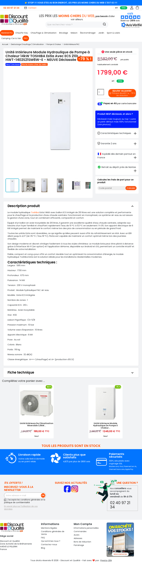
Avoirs (76, 534)
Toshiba (35, 212)
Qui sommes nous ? (50, 541)
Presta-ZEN (106, 560)
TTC (124, 7)
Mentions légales (49, 528)
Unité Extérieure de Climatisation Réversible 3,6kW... (36, 424)
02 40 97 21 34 (11, 7)
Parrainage (79, 545)
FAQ (43, 537)
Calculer (131, 188)
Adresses (78, 538)
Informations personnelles (86, 528)
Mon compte (83, 524)
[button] (130, 27)
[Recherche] (104, 24)
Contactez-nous (49, 544)
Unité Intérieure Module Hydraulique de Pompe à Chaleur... (105, 425)
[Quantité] (100, 92)
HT (116, 7)
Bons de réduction (82, 541)
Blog (43, 548)
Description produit (71, 206)
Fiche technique (71, 372)
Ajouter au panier (122, 93)
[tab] (117, 143)
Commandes (80, 531)
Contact (30, 7)
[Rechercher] (76, 25)
